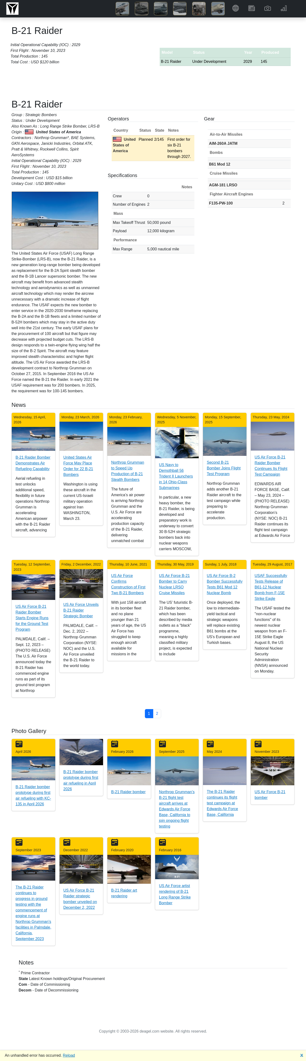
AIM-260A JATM (223, 143)
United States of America (124, 145)
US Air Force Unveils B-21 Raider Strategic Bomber (81, 610)
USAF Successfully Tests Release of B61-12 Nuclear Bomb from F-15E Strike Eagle (271, 587)
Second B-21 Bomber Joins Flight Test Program (223, 468)
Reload (69, 1055)
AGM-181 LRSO (223, 185)
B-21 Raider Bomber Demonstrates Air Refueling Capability (33, 463)
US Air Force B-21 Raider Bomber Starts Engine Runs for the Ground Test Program (32, 617)
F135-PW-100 (221, 203)
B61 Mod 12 (219, 164)
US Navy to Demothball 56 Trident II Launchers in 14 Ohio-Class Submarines (176, 476)
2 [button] (157, 713)
